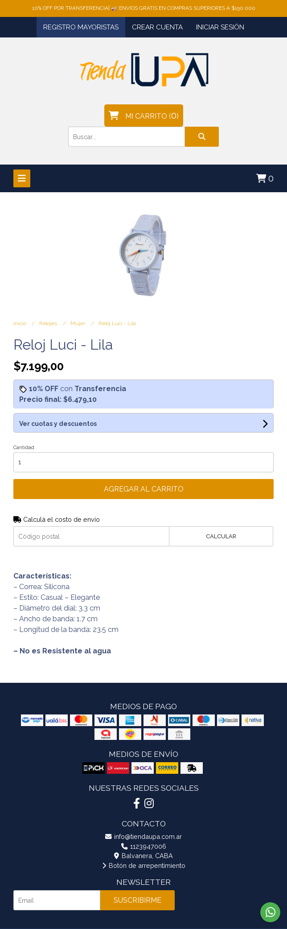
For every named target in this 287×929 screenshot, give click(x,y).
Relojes (48, 323)
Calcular (221, 536)
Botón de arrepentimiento (143, 865)
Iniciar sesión (220, 27)
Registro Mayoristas (81, 27)
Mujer (78, 323)
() (144, 115)
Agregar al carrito (144, 489)
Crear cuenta (157, 27)
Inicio (20, 323)
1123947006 (143, 846)
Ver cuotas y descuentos (58, 423)
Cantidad (23, 447)
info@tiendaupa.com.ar (143, 836)
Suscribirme (137, 900)
